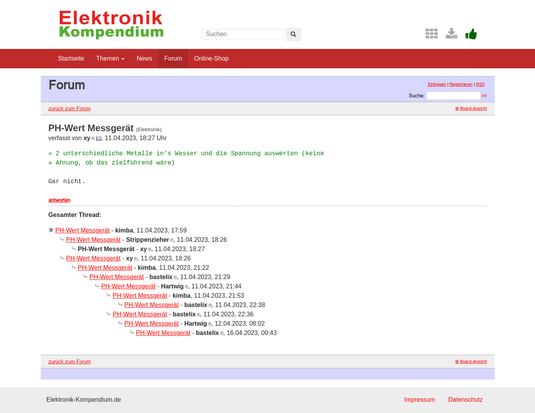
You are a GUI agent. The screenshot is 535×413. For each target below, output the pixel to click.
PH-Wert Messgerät (82, 230)
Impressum (419, 399)
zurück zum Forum (69, 108)
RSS (480, 84)
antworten (59, 200)
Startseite (71, 58)
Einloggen (437, 84)
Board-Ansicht (471, 108)
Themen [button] (110, 58)
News (144, 58)
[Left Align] (293, 34)
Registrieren (461, 84)
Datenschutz (465, 399)
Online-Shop (211, 58)
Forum (173, 58)
